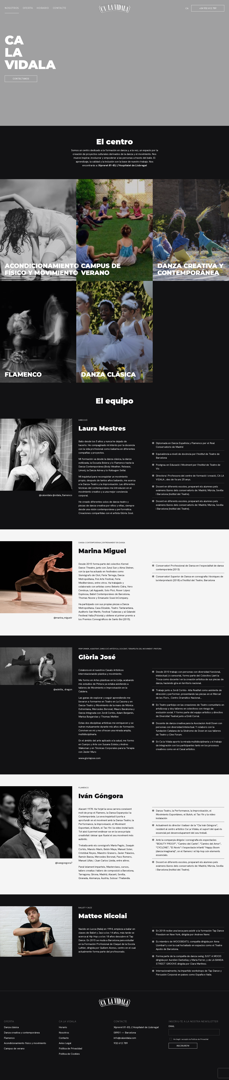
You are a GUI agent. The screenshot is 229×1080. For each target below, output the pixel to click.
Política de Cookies (69, 1053)
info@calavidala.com (125, 1038)
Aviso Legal (65, 1043)
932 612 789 (121, 1043)
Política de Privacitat (199, 1039)
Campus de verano (14, 1048)
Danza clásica (11, 1027)
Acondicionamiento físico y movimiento (25, 1043)
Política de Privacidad (70, 1048)
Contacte (59, 8)
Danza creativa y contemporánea (22, 1032)
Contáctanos (21, 78)
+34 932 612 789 (207, 8)
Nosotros (12, 8)
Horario (43, 8)
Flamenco (9, 1038)
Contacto (64, 1038)
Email (172, 1026)
